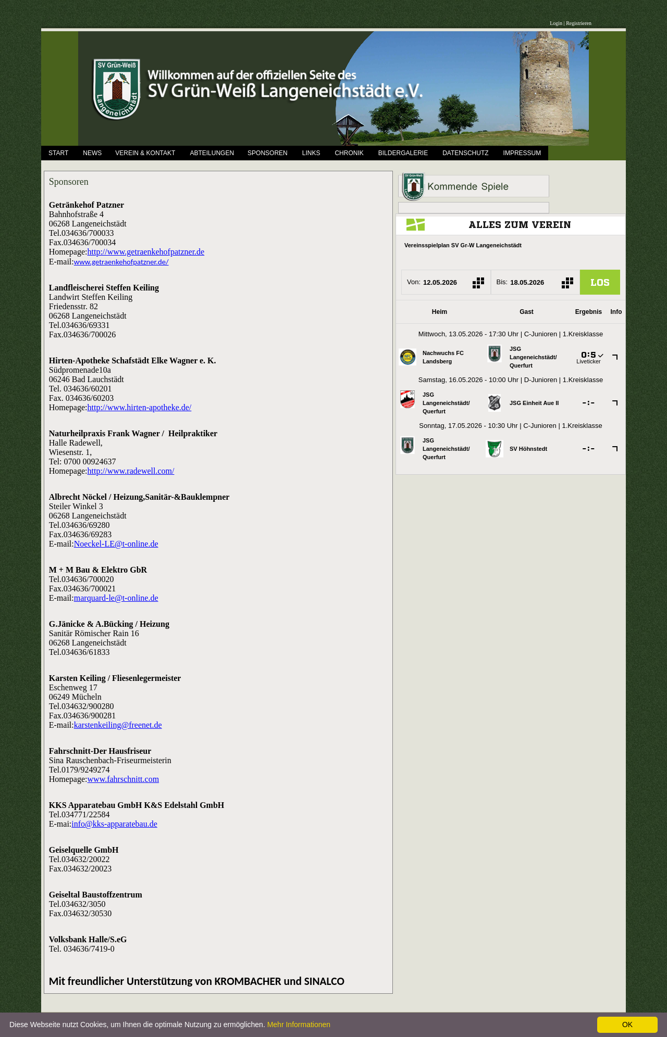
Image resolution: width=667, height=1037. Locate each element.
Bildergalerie (403, 153)
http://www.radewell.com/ (131, 470)
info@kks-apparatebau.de (114, 823)
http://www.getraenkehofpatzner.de (146, 251)
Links (311, 153)
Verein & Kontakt (145, 153)
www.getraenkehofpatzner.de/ (121, 262)
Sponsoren (268, 153)
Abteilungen (212, 153)
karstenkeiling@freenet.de (118, 724)
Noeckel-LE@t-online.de (116, 543)
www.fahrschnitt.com (123, 779)
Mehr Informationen (298, 1024)
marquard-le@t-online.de (116, 597)
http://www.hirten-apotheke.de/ (140, 407)
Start (58, 153)
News (92, 153)
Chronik (349, 153)
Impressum (522, 153)
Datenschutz (465, 153)
